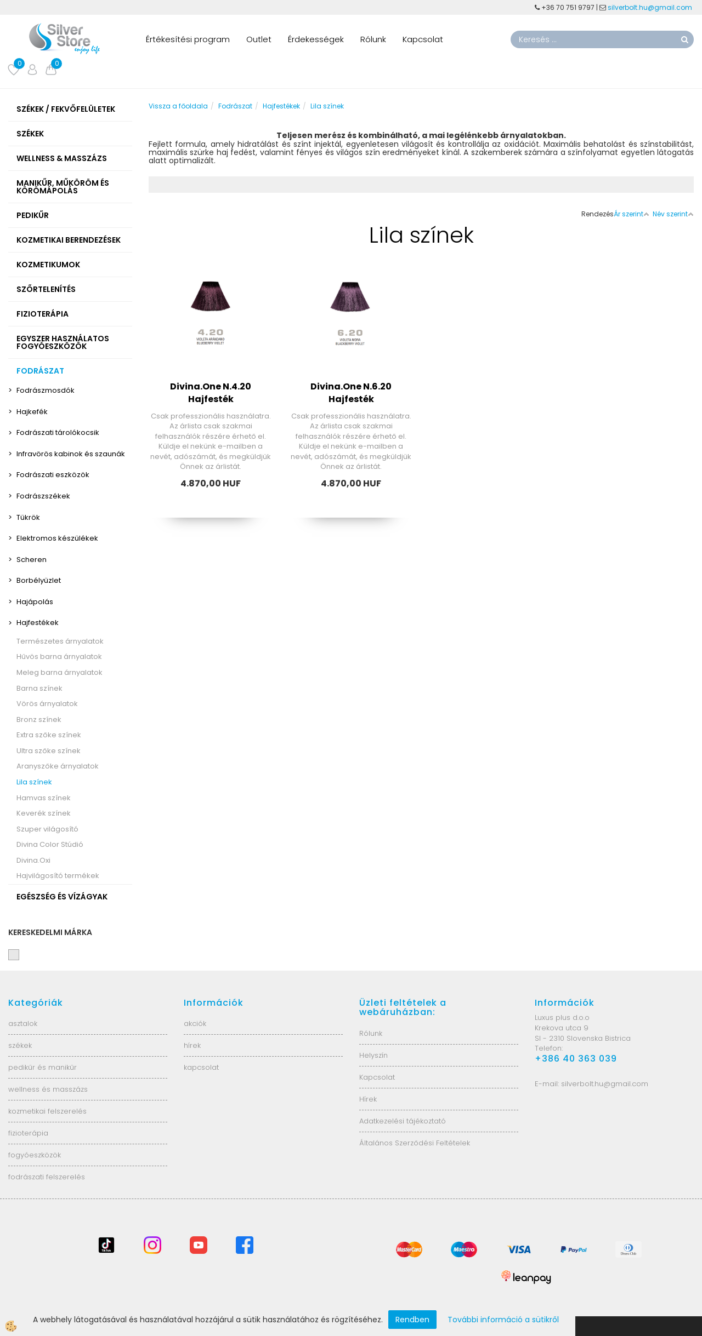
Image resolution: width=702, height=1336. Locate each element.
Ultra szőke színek (48, 751)
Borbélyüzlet (38, 580)
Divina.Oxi (33, 860)
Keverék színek (43, 813)
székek (20, 1045)
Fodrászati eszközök (52, 474)
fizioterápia (28, 1133)
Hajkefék (32, 411)
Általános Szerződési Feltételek (414, 1143)
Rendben (412, 1319)
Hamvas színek (43, 798)
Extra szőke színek (48, 735)
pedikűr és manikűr (42, 1067)
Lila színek (34, 782)
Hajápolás (34, 602)
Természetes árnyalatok (60, 641)
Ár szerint (631, 214)
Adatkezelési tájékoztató (402, 1121)
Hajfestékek (37, 622)
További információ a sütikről (503, 1319)
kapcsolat (201, 1067)
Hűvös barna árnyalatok (59, 656)
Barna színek (39, 688)
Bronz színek (38, 719)
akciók (195, 1023)
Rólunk (373, 39)
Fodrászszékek (43, 496)
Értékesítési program (188, 39)
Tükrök (28, 517)
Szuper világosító (47, 829)
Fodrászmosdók (45, 390)
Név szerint (673, 214)
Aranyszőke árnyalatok (57, 766)
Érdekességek (316, 39)
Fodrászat (235, 106)
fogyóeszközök (34, 1155)
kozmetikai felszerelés (47, 1111)
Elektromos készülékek (57, 538)
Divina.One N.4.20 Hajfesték (210, 392)
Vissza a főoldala (178, 106)
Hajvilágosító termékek (57, 875)
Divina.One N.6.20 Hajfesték (351, 392)
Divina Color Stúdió (49, 844)
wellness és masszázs (48, 1089)
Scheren (31, 559)
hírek (192, 1045)
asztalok (22, 1023)
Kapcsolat (423, 39)
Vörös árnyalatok (47, 703)
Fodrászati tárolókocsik (57, 432)
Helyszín (373, 1055)
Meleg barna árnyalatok (59, 672)
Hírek (368, 1099)
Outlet (258, 39)
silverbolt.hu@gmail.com (651, 7)
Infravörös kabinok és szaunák (70, 454)
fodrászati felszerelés (46, 1177)
